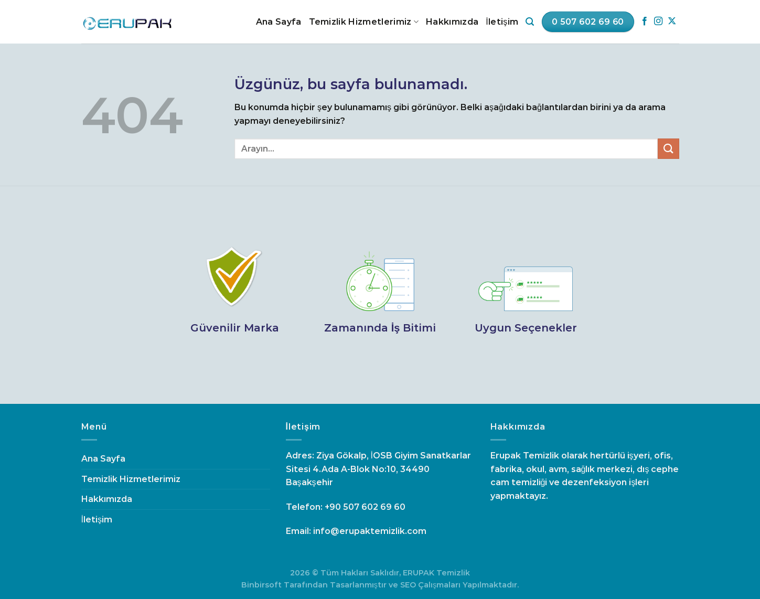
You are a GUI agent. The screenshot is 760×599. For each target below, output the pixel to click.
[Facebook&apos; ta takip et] (644, 21)
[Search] (530, 22)
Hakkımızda (452, 22)
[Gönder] (668, 148)
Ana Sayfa (279, 22)
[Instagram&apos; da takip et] (658, 21)
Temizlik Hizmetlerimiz (364, 22)
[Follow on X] (672, 21)
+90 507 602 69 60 (365, 507)
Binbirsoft (261, 585)
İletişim (502, 22)
